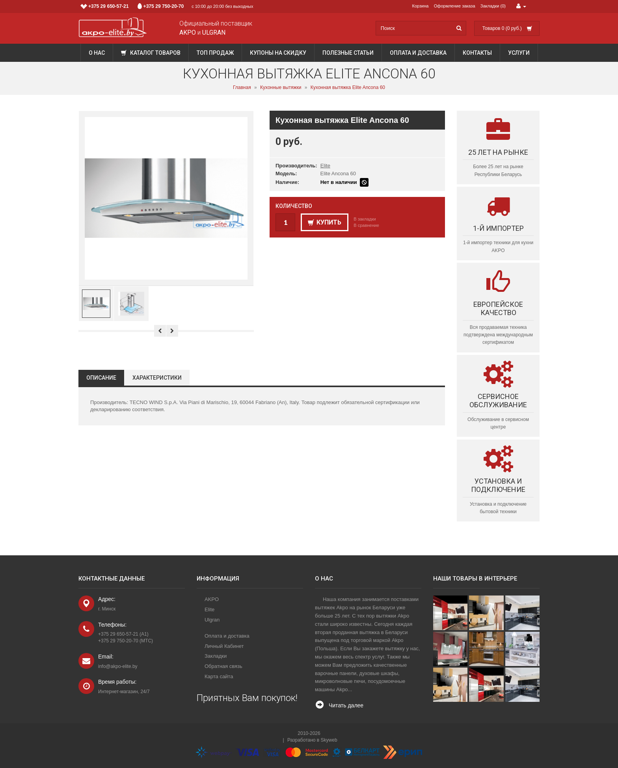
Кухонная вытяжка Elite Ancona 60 (348, 87)
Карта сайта (219, 676)
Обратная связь (223, 666)
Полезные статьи (348, 53)
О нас (97, 53)
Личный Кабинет (224, 646)
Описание (101, 378)
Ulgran (212, 620)
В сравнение (366, 225)
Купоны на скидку (278, 53)
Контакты (477, 53)
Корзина (420, 6)
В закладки (365, 219)
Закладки (216, 656)
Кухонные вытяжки (280, 87)
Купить (324, 222)
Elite (325, 166)
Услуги (519, 53)
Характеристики (157, 378)
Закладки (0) (493, 6)
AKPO (212, 599)
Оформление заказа (454, 6)
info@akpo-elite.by (118, 666)
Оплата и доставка (418, 53)
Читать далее (346, 705)
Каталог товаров (151, 53)
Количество (293, 206)
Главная (242, 87)
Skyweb (329, 740)
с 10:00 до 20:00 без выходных (166, 6)
